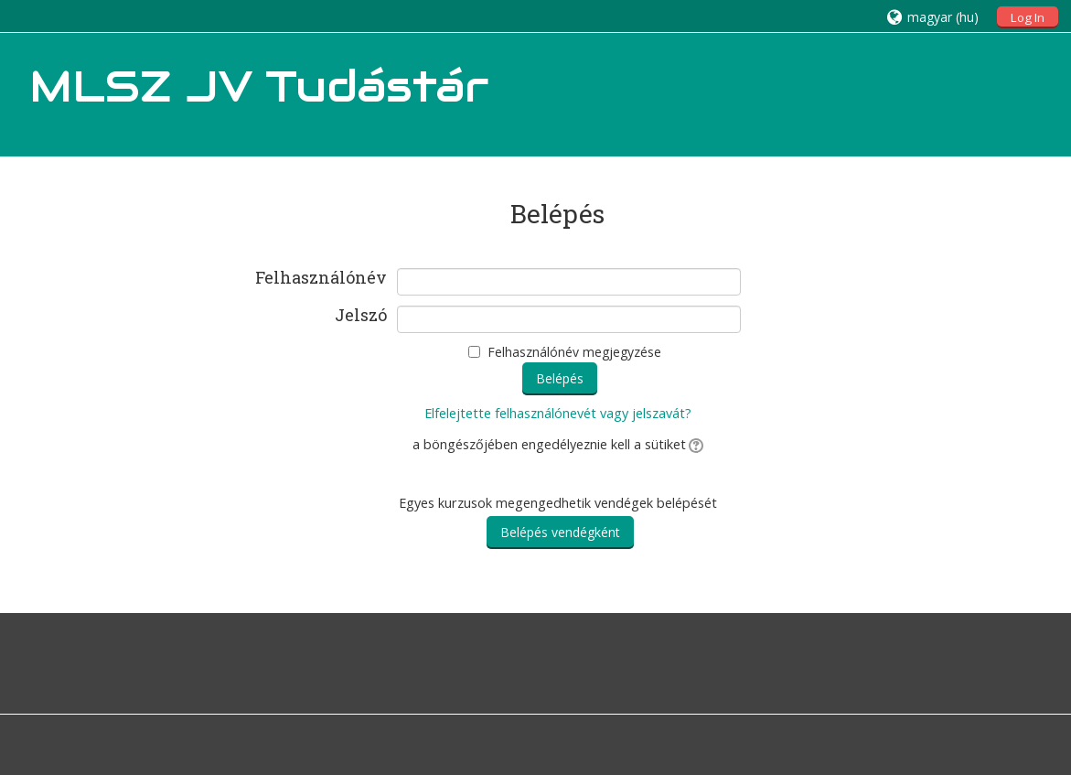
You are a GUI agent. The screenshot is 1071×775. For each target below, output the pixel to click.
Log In (1027, 17)
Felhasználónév (321, 278)
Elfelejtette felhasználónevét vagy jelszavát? (557, 413)
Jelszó (361, 316)
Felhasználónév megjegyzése (574, 352)
